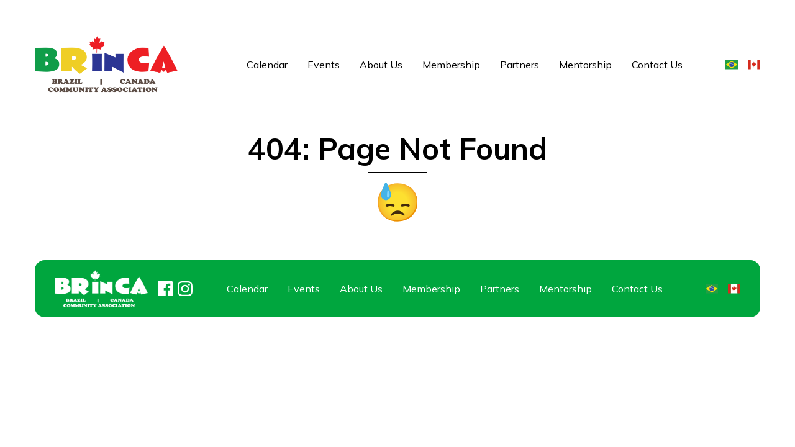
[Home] (106, 64)
